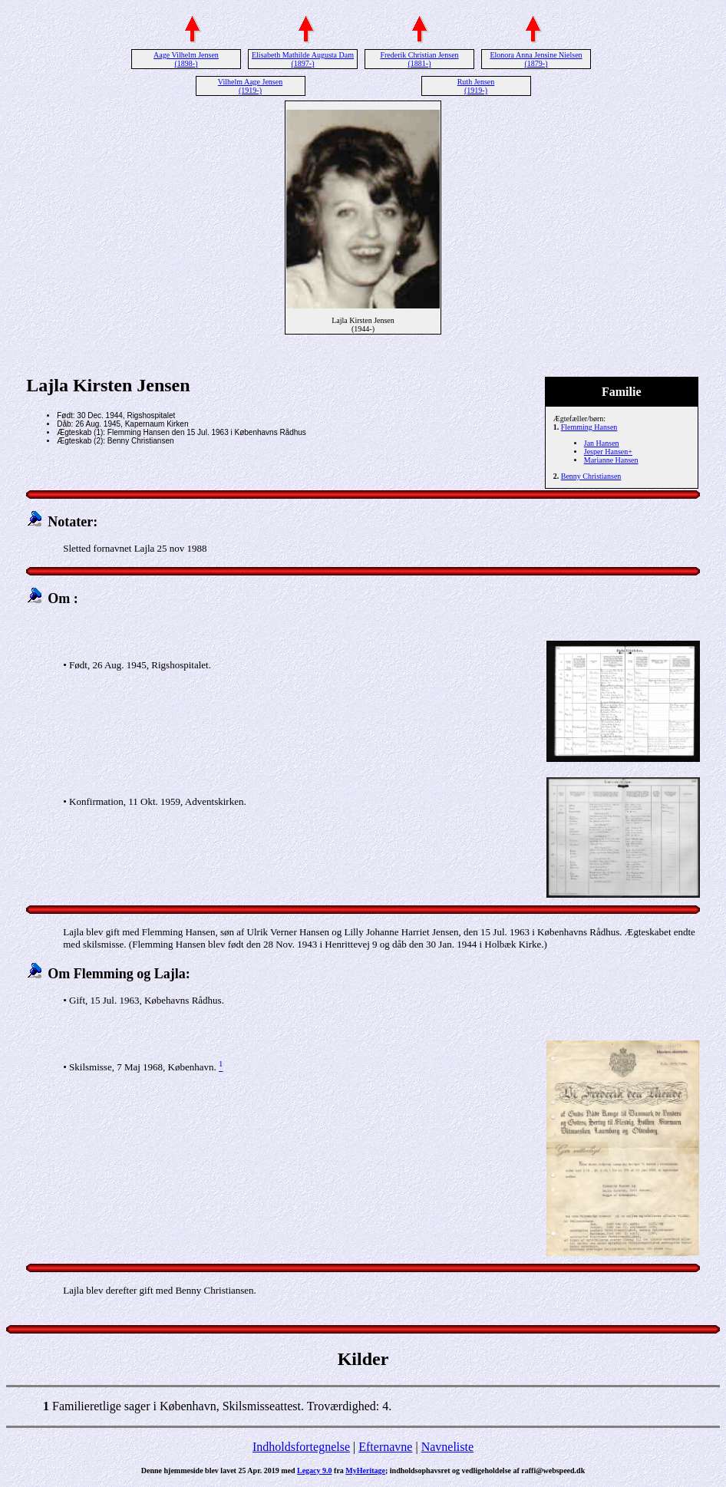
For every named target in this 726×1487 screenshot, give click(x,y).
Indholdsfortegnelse (301, 1446)
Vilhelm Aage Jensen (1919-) (250, 85)
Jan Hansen (601, 443)
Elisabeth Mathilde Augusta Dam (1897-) (303, 59)
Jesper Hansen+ (608, 451)
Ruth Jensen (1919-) (476, 85)
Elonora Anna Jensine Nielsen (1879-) (536, 59)
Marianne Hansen (611, 460)
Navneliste (447, 1446)
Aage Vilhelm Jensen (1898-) (186, 59)
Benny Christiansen (591, 476)
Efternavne (385, 1446)
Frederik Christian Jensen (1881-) (419, 59)
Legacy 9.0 (314, 1470)
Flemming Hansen (589, 427)
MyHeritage (365, 1470)
